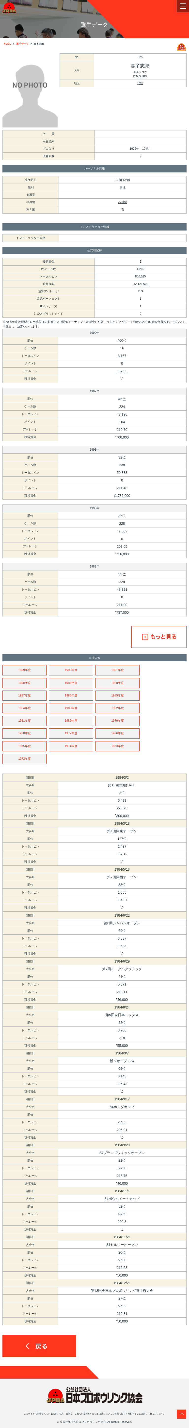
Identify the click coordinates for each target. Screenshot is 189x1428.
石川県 (122, 202)
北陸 (140, 83)
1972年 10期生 (140, 148)
